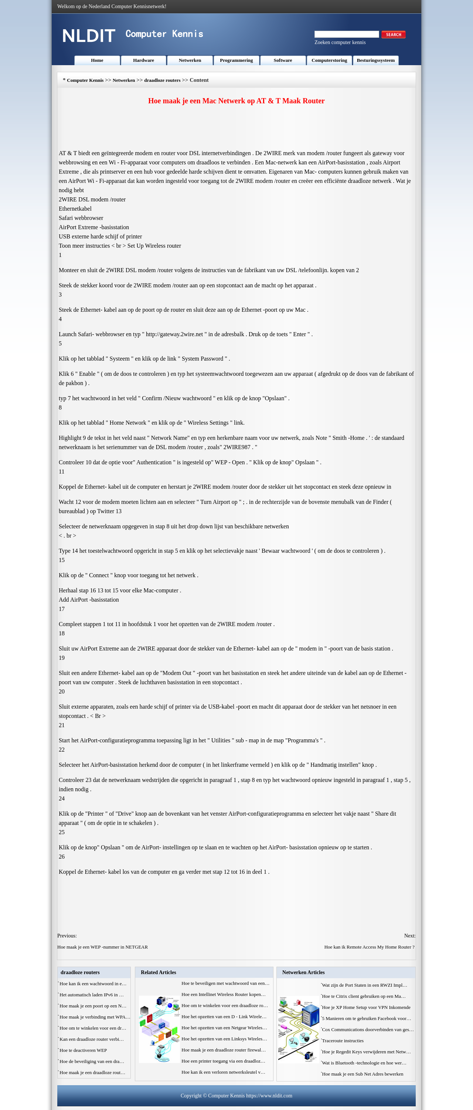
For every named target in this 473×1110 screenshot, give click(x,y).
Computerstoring (329, 60)
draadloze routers (162, 80)
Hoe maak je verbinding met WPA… (94, 1017)
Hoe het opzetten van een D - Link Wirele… (223, 1016)
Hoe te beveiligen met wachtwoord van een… (225, 983)
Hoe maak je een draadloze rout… (92, 1072)
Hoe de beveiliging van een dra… (91, 1061)
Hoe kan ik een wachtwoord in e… (92, 983)
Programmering (236, 60)
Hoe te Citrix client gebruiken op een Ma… (364, 996)
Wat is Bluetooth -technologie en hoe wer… (364, 1063)
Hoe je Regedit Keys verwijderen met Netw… (366, 1051)
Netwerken (190, 60)
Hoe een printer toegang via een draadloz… (223, 1061)
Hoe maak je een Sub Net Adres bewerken (363, 1074)
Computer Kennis (85, 80)
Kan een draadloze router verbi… (91, 1039)
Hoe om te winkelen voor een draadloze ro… (224, 1005)
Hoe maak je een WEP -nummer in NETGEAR (103, 947)
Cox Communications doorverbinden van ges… (368, 1029)
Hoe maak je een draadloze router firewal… (223, 1050)
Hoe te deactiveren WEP (83, 1050)
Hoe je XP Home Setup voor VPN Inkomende (367, 1007)
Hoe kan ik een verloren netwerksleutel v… (223, 1072)
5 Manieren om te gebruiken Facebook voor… (366, 1018)
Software (283, 60)
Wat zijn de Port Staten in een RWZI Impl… (365, 985)
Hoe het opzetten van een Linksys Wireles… (224, 1039)
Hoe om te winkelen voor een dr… (92, 1028)
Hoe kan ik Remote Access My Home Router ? (370, 947)
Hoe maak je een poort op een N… (92, 1006)
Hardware (143, 60)
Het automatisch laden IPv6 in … (91, 994)
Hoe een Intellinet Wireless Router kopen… (223, 994)
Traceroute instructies (343, 1040)
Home (97, 60)
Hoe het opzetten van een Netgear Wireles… (224, 1027)
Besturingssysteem (376, 60)
